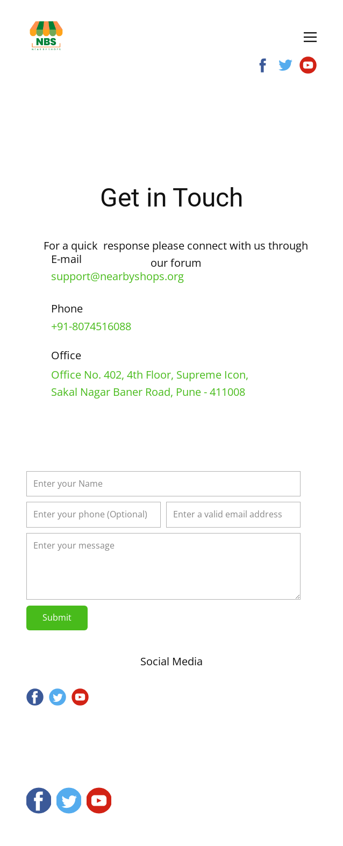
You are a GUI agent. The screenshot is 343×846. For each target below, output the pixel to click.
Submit (57, 617)
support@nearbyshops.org (117, 276)
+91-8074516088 (91, 326)
